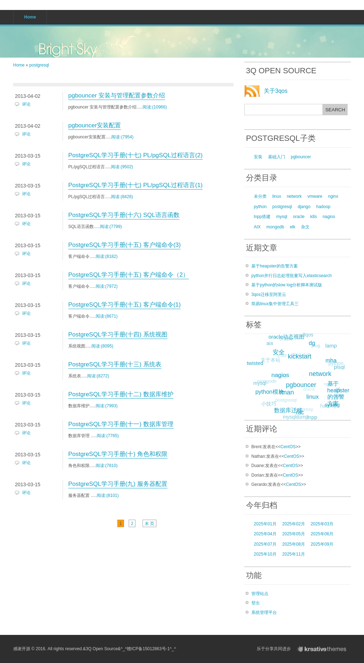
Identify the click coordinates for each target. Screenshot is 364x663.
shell (280, 357)
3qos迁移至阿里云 (268, 294)
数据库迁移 (289, 410)
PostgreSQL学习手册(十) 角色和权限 (117, 454)
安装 (258, 156)
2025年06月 (322, 533)
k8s (313, 216)
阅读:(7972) (107, 286)
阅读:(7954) (122, 136)
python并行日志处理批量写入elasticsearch (291, 275)
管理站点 (259, 593)
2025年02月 (293, 523)
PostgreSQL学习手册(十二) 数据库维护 (120, 394)
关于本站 (270, 361)
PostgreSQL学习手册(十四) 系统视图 (117, 334)
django (304, 206)
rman (288, 390)
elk (292, 226)
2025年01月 (265, 523)
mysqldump (295, 417)
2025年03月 (322, 523)
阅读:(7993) (107, 405)
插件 (337, 393)
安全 (280, 351)
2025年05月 (293, 533)
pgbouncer (301, 156)
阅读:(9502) (122, 166)
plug (314, 347)
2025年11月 (293, 554)
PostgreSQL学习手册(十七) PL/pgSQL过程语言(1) (135, 185)
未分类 (260, 196)
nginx (333, 196)
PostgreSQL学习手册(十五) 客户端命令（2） (128, 274)
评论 (26, 104)
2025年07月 (265, 544)
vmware (314, 196)
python (260, 206)
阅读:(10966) (155, 107)
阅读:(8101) (108, 495)
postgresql (39, 65)
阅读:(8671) (107, 316)
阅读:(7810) (107, 465)
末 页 (149, 523)
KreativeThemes (323, 649)
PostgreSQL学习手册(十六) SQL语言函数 (124, 215)
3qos (308, 335)
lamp (331, 346)
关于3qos (276, 91)
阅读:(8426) (122, 196)
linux (276, 196)
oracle (299, 216)
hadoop (323, 206)
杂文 (305, 226)
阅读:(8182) (107, 256)
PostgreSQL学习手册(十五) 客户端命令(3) (124, 245)
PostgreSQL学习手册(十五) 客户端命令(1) (124, 304)
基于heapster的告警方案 (274, 266)
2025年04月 (265, 533)
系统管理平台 (264, 612)
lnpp (312, 417)
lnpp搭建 (262, 216)
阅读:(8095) (102, 346)
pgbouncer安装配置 (94, 125)
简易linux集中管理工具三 (275, 303)
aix (270, 343)
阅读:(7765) (108, 435)
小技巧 (268, 404)
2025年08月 (293, 544)
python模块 (270, 391)
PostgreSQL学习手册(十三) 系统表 (114, 364)
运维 (280, 378)
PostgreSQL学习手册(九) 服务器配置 (117, 484)
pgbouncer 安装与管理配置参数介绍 (116, 95)
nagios (328, 216)
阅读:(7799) (111, 226)
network (294, 196)
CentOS (288, 446)
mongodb (275, 226)
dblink (307, 391)
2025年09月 (322, 544)
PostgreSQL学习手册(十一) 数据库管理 (120, 424)
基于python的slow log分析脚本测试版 (286, 284)
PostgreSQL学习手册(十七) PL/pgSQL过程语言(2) (135, 155)
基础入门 (276, 156)
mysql (281, 216)
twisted (255, 362)
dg (313, 342)
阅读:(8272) (98, 375)
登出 (255, 602)
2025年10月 (265, 554)
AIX (257, 226)
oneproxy (302, 410)
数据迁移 (299, 356)
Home (19, 65)
